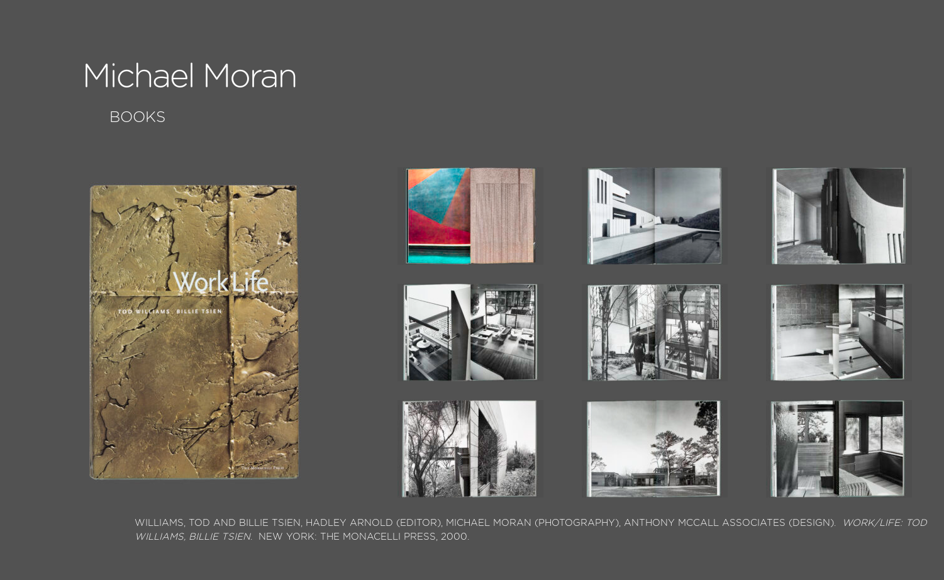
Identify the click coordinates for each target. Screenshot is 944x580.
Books (137, 117)
